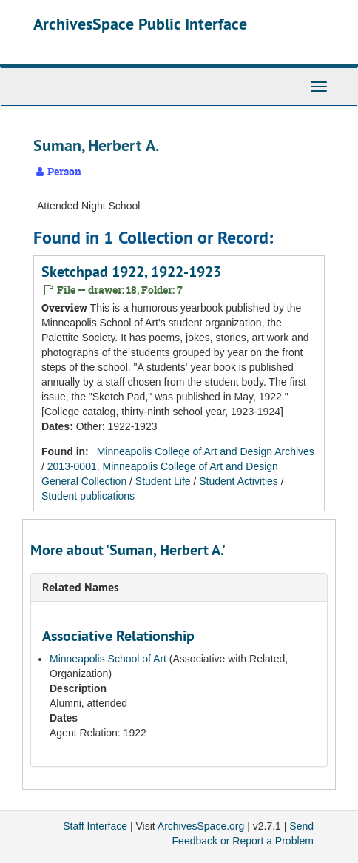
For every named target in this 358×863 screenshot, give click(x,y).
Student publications (88, 496)
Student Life (163, 481)
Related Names (80, 587)
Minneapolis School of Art (108, 659)
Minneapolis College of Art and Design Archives (205, 451)
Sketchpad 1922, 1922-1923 (131, 271)
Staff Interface (95, 826)
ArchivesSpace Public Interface (140, 23)
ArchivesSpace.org (201, 826)
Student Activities (238, 481)
